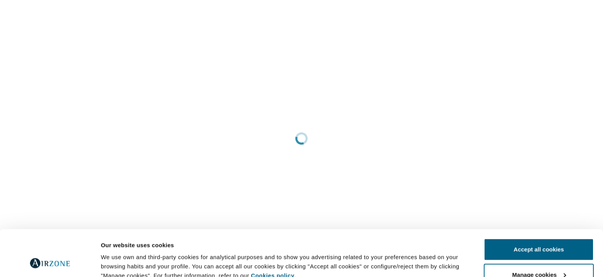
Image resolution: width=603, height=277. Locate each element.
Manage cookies (539, 231)
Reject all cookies (539, 256)
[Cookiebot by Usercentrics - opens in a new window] (49, 262)
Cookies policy (273, 232)
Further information (128, 253)
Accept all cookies (539, 206)
